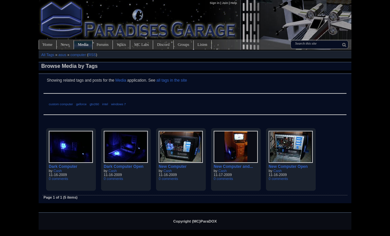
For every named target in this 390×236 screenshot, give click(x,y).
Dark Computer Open (123, 166)
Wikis (121, 44)
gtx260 (94, 104)
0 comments (58, 179)
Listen (202, 44)
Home (47, 44)
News (65, 44)
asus (62, 55)
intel (105, 104)
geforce (81, 104)
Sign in (215, 3)
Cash (58, 171)
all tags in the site (171, 80)
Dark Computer (63, 166)
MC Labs (141, 44)
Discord (163, 44)
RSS (92, 55)
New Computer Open (288, 166)
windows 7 (118, 104)
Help (233, 3)
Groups (183, 44)
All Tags (47, 55)
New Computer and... (233, 166)
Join (225, 3)
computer (78, 55)
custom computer (61, 104)
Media (83, 44)
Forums (103, 44)
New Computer (172, 166)
